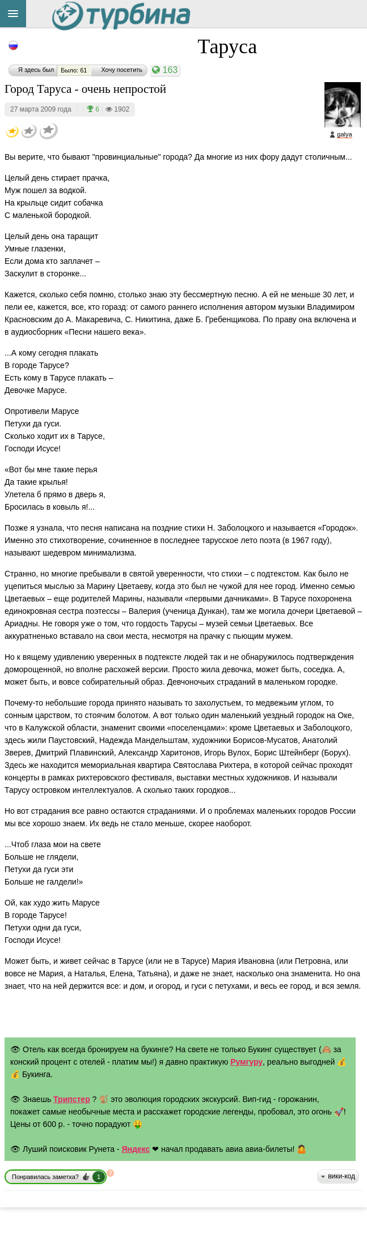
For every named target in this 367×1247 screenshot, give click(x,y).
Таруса (227, 46)
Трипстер (71, 1099)
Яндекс (135, 1149)
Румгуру (246, 1061)
